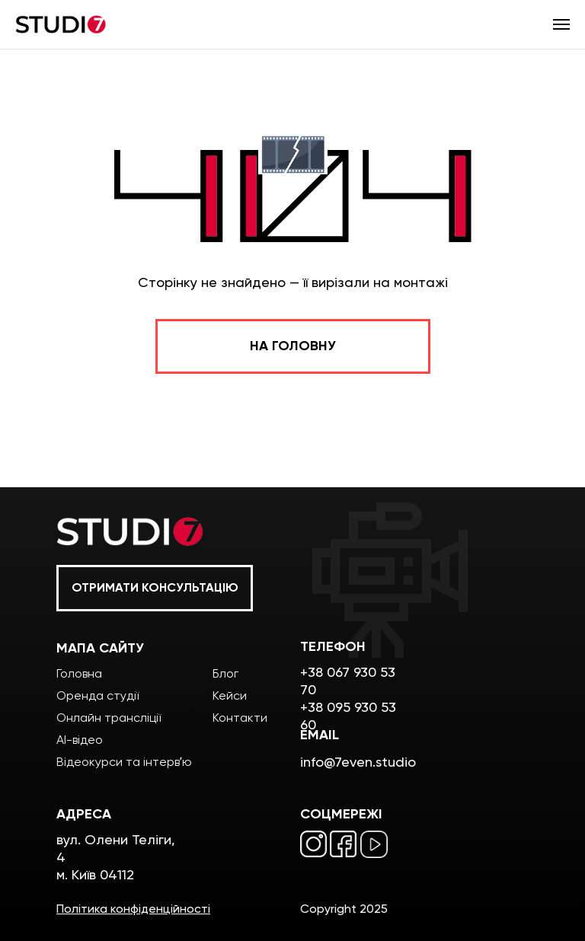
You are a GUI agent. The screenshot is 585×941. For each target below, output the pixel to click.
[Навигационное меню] (561, 24)
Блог (225, 673)
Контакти (240, 717)
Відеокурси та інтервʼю (124, 761)
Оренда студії (97, 695)
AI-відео (79, 739)
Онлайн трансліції (108, 717)
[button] (154, 588)
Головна (79, 673)
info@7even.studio (358, 762)
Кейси (230, 695)
